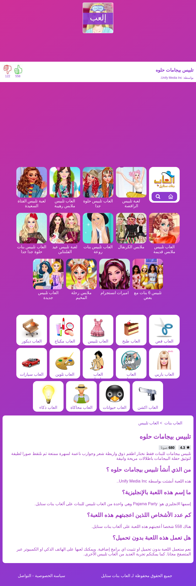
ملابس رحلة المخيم (81, 293)
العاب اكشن (148, 405)
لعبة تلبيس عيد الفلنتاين (65, 247)
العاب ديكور (31, 338)
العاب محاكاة (81, 405)
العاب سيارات (31, 371)
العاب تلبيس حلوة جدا (98, 201)
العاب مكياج (65, 338)
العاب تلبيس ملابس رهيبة (65, 201)
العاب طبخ (131, 338)
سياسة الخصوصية (50, 576)
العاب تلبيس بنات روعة (98, 247)
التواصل (24, 576)
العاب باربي (164, 371)
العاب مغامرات (98, 374)
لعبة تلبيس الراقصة (131, 201)
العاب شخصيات (131, 374)
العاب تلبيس (98, 338)
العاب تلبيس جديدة (48, 293)
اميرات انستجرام (114, 290)
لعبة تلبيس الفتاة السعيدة (31, 201)
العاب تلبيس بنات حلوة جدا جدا (31, 247)
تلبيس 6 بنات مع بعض (147, 293)
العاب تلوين (65, 371)
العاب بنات (173, 423)
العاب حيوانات (114, 405)
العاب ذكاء (48, 405)
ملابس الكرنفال (131, 244)
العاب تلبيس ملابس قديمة (164, 247)
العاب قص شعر (164, 341)
